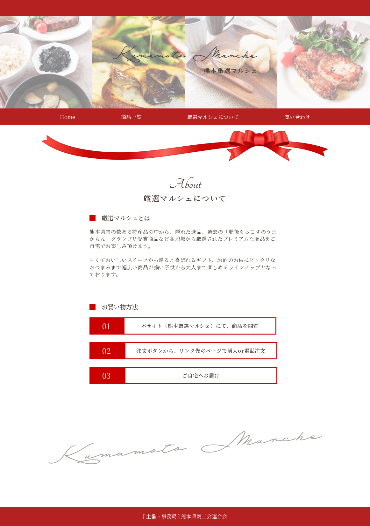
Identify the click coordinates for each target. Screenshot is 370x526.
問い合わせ (297, 117)
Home (67, 117)
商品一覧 (131, 117)
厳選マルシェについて (213, 117)
